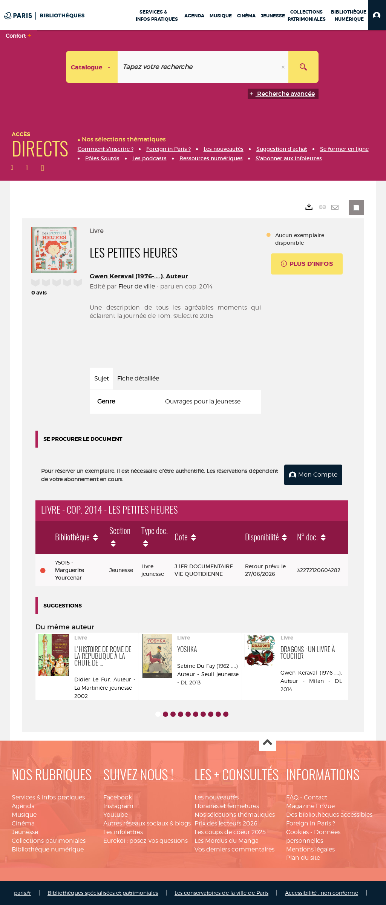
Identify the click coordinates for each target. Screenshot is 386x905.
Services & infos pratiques (48, 797)
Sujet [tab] (101, 378)
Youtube (115, 814)
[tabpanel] (175, 401)
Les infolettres (123, 832)
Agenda (23, 806)
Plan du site (303, 857)
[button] (377, 15)
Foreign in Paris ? (310, 823)
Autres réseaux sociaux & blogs (147, 823)
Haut (267, 743)
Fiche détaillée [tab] (138, 378)
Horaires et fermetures (227, 806)
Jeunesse (25, 832)
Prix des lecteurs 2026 (226, 823)
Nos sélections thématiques (235, 814)
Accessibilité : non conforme (321, 893)
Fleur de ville (136, 286)
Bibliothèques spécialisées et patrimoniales (102, 893)
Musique (24, 814)
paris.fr (22, 893)
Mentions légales (310, 849)
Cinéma (23, 823)
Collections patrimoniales (49, 840)
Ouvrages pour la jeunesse (202, 401)
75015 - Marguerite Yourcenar (69, 570)
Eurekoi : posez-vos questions (145, 840)
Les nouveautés (217, 797)
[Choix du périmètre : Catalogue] (92, 67)
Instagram (118, 806)
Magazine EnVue (310, 806)
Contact (315, 797)
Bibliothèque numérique (48, 849)
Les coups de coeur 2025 (230, 832)
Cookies (297, 832)
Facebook (117, 797)
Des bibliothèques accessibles (329, 814)
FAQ (292, 797)
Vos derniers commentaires (234, 849)
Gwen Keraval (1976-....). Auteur (139, 276)
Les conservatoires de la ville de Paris (221, 893)
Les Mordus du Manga (227, 840)
